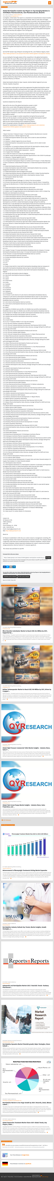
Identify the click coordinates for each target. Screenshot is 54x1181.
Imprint (5, 1176)
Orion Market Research (8, 1120)
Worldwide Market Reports (8, 1042)
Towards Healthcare (7, 868)
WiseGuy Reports (6, 924)
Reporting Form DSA (36, 1176)
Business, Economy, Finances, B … (15, 1040)
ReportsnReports (6, 983)
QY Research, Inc (14, 16)
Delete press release (10, 576)
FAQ (2, 1176)
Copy (48, 557)
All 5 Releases (6, 820)
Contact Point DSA (27, 1176)
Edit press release (23, 576)
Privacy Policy (10, 1176)
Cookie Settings (44, 1176)
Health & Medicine (18, 14)
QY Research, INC (6, 628)
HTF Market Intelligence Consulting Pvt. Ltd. (12, 1100)
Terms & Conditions (18, 1176)
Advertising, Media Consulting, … (15, 627)
